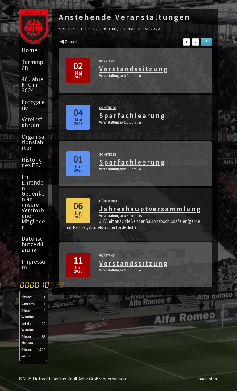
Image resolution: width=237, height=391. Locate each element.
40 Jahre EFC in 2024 (33, 84)
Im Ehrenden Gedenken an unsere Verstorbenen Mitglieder (33, 202)
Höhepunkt (108, 201)
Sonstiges (107, 108)
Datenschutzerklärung (32, 244)
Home (29, 50)
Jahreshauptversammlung (150, 209)
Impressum (33, 264)
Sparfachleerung (132, 115)
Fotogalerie (33, 104)
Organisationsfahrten (33, 142)
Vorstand (107, 61)
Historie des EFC (32, 162)
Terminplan (33, 64)
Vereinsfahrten (32, 122)
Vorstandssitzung (133, 69)
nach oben (208, 379)
